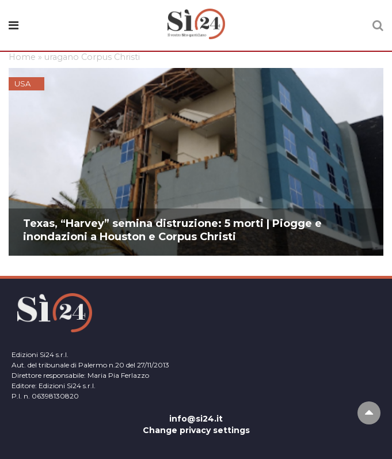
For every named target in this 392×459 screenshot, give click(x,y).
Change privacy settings (196, 430)
